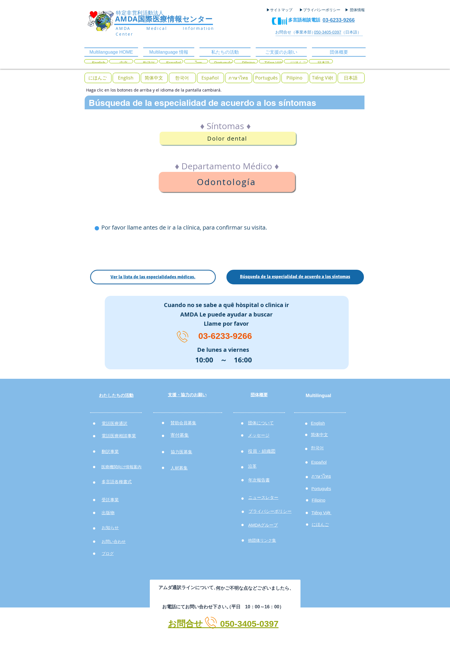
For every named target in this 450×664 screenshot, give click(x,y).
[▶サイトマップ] (281, 10)
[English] (126, 78)
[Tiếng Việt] (323, 78)
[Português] (266, 78)
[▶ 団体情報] (357, 10)
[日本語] (351, 78)
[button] (98, 78)
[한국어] (182, 78)
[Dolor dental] (228, 138)
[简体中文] (154, 78)
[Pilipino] (294, 78)
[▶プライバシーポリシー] (320, 10)
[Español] (210, 78)
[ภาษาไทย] (238, 78)
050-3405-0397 (327, 32)
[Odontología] (227, 182)
